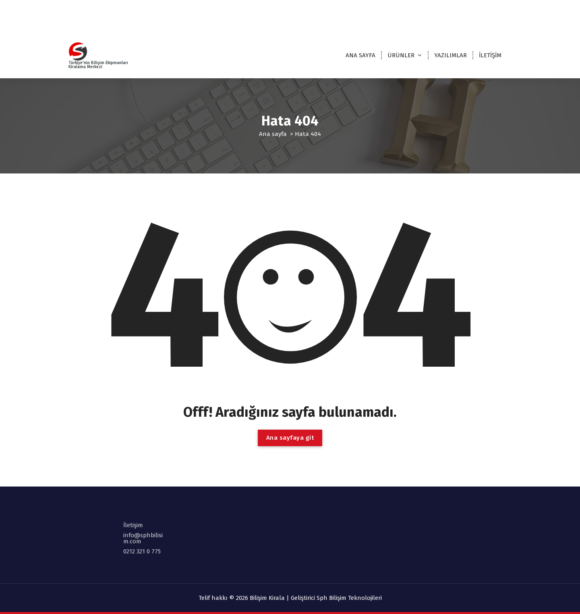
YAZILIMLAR (450, 55)
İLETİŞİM (490, 55)
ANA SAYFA (360, 55)
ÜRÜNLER (400, 55)
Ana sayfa (273, 134)
